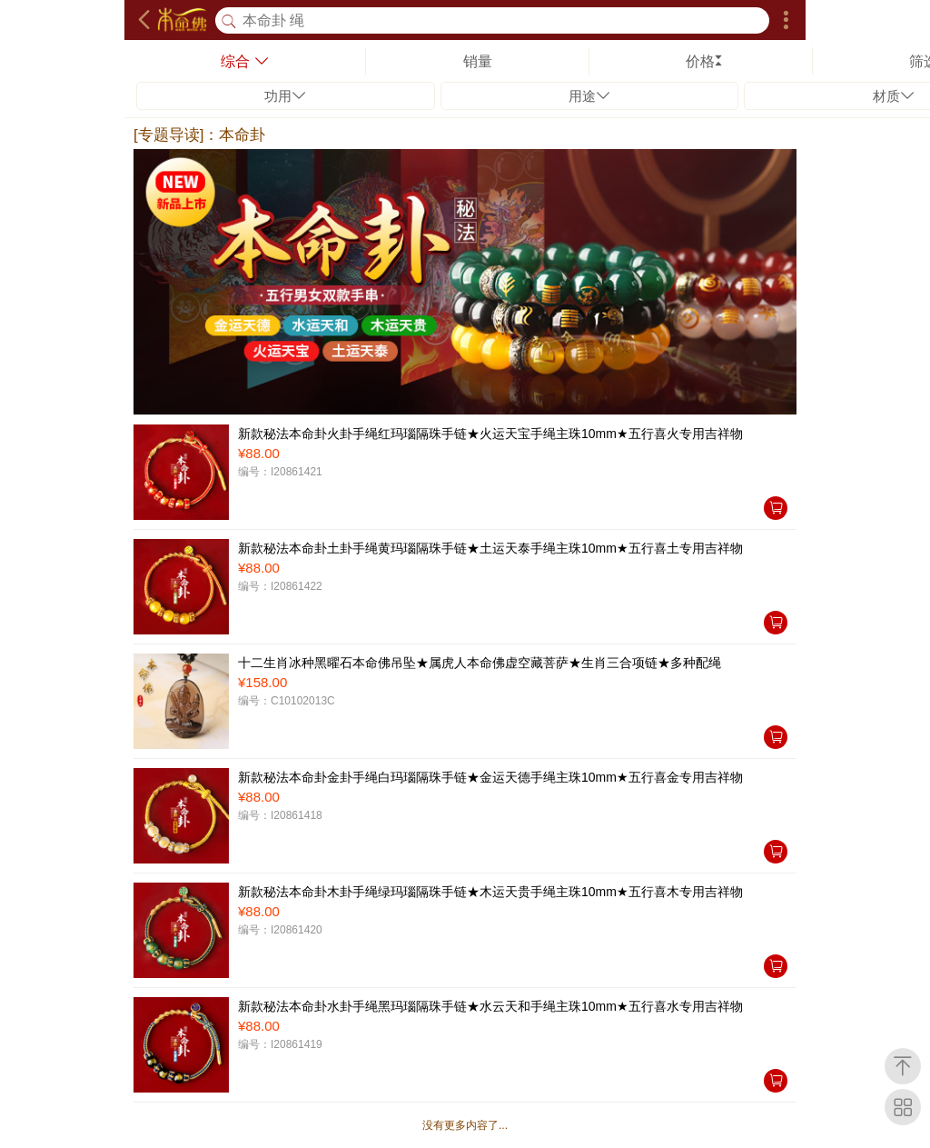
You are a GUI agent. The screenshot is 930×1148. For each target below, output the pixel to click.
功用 (285, 96)
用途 (589, 96)
